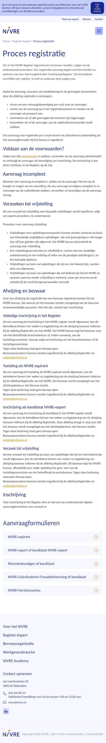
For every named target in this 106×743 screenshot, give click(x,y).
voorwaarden (29, 156)
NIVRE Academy (16, 664)
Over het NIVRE (15, 630)
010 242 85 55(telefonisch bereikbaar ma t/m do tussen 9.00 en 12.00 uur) (44, 698)
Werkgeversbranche (19, 656)
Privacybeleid (95, 738)
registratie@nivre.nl (15, 358)
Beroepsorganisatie (18, 647)
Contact (99, 19)
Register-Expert (15, 638)
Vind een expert (70, 19)
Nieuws (87, 19)
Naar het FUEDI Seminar (97, 8)
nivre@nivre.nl (17, 706)
